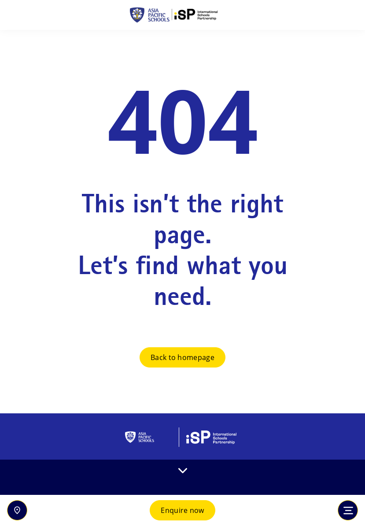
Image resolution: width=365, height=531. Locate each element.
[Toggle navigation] (348, 510)
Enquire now (182, 510)
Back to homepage (182, 357)
